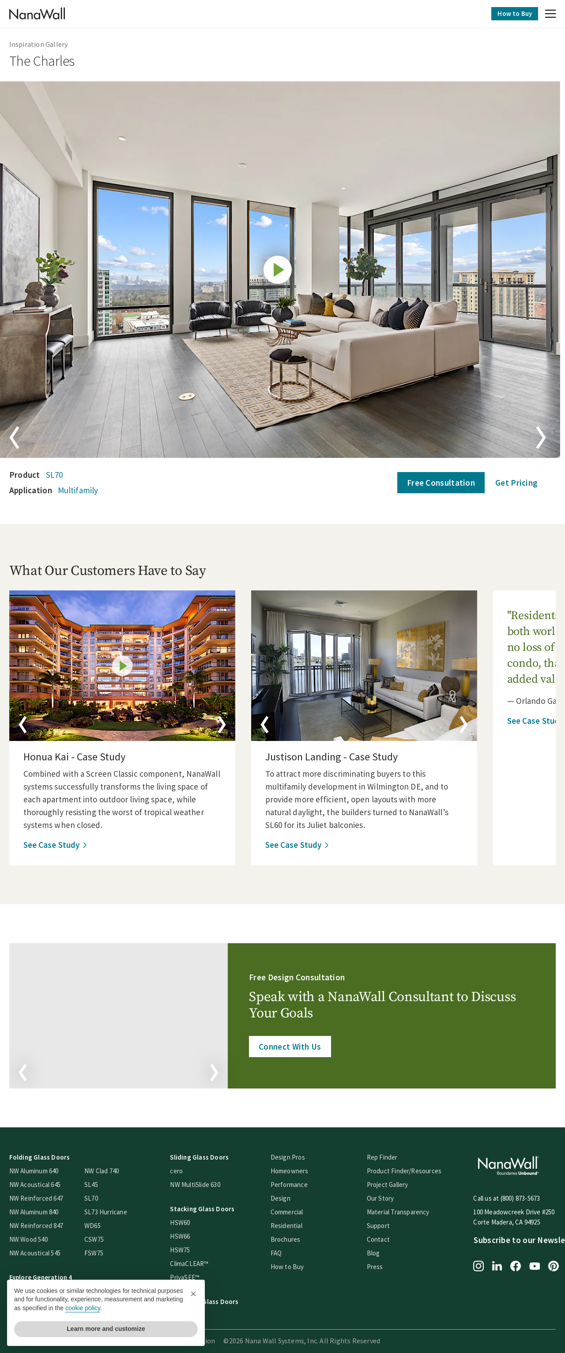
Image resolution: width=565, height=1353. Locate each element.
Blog (378, 1250)
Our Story (385, 1195)
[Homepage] (42, 14)
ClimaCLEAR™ (194, 1261)
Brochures (290, 1236)
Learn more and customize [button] (106, 1328)
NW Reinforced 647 (41, 1195)
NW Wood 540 (33, 1236)
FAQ (281, 1250)
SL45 (96, 1182)
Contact (383, 1236)
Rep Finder (387, 1154)
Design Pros (292, 1154)
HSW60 (185, 1220)
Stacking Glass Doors (207, 1206)
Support (383, 1223)
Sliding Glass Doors (204, 1154)
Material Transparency (403, 1209)
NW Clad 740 (106, 1168)
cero (181, 1168)
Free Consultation (436, 482)
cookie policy (82, 1307)
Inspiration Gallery (43, 44)
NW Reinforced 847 (41, 1223)
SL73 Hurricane (110, 1209)
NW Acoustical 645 (39, 1182)
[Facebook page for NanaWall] (521, 1264)
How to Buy (510, 13)
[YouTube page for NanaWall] (540, 1264)
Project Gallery (392, 1182)
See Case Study (56, 844)
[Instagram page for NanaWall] (483, 1264)
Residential (291, 1223)
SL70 (59, 474)
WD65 (97, 1223)
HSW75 (185, 1247)
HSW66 (185, 1233)
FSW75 (98, 1250)
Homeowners (294, 1168)
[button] (545, 15)
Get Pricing (511, 482)
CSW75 (99, 1236)
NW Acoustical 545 (39, 1250)
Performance (294, 1182)
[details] (127, 665)
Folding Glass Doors (44, 1154)
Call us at (491, 1195)
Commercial (291, 1209)
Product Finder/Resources (409, 1168)
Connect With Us (291, 1045)
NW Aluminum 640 (39, 1168)
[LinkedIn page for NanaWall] (502, 1264)
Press (380, 1264)
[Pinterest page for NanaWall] (559, 1264)
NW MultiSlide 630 (200, 1182)
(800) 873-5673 (525, 1195)
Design (285, 1195)
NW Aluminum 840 (39, 1209)
